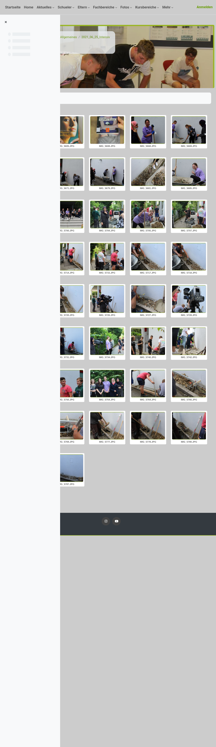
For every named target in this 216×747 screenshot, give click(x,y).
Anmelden (205, 7)
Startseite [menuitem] (12, 7)
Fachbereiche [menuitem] (103, 7)
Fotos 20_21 (111, 37)
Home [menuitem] (28, 7)
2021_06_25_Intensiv (161, 37)
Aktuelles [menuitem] (44, 7)
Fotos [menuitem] (124, 7)
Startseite (79, 37)
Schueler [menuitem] (65, 7)
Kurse (94, 37)
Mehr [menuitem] (166, 7)
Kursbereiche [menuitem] (145, 7)
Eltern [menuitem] (82, 7)
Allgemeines (133, 37)
